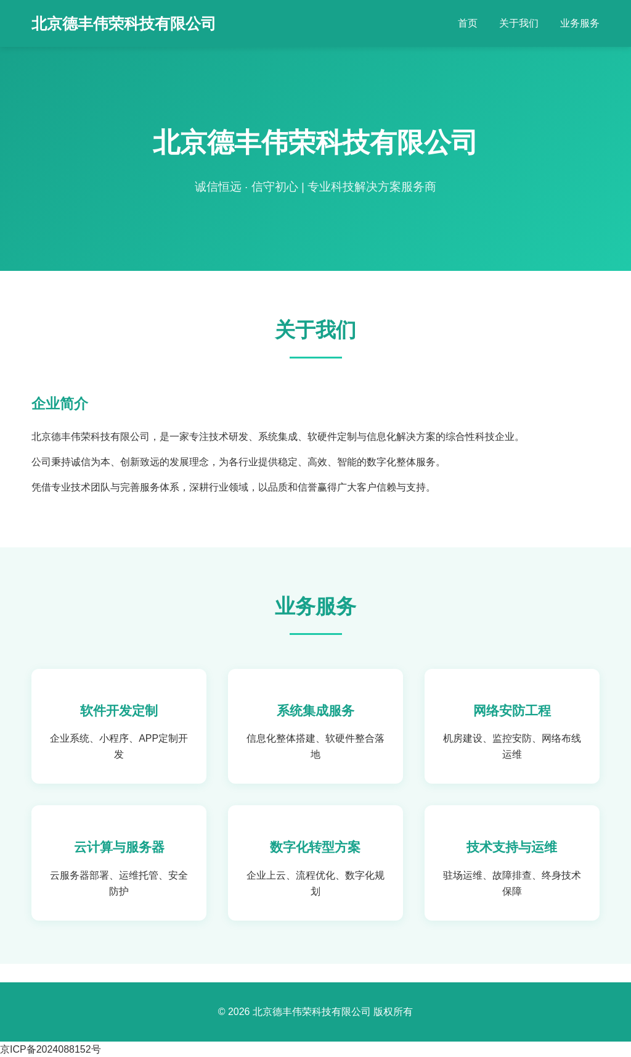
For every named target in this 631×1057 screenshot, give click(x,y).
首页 (468, 23)
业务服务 (580, 23)
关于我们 (519, 23)
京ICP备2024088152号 (50, 1049)
